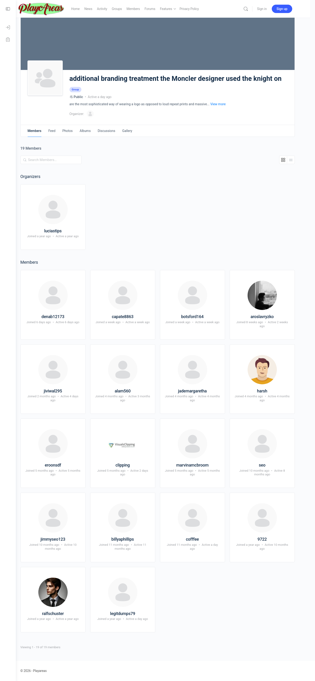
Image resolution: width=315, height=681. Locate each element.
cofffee (200, 539)
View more (226, 104)
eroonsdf (61, 465)
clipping (130, 465)
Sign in (272, 9)
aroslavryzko (270, 316)
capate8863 (130, 316)
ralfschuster (61, 613)
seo (270, 465)
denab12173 (60, 316)
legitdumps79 (130, 613)
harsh (270, 390)
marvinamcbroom (200, 465)
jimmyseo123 (60, 539)
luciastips (61, 230)
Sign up (292, 9)
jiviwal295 (61, 390)
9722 (270, 539)
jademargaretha (200, 390)
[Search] (256, 9)
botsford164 (200, 316)
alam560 (131, 390)
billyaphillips (130, 539)
